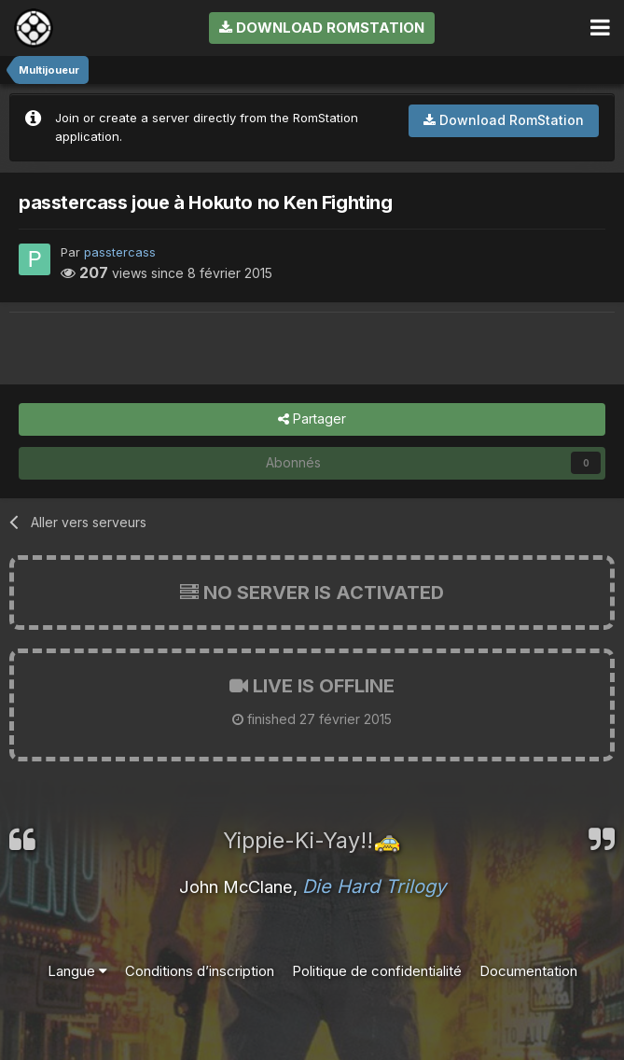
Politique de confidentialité (377, 971)
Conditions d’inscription (199, 971)
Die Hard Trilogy (374, 886)
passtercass (120, 251)
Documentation (528, 971)
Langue (77, 971)
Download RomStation (321, 27)
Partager (312, 419)
